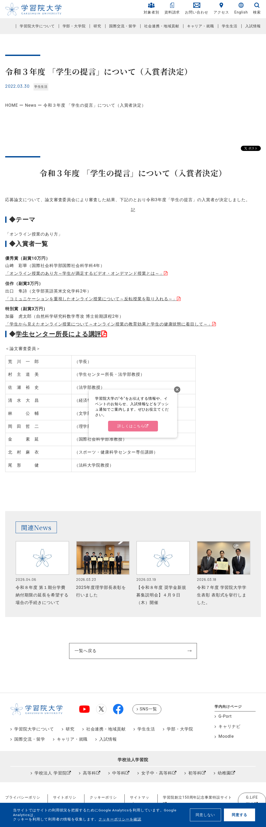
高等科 (89, 773)
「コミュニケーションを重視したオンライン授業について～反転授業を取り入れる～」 (91, 298)
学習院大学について (37, 26)
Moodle (226, 736)
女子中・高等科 (156, 773)
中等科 (118, 773)
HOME (11, 105)
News (30, 105)
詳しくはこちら (131, 426)
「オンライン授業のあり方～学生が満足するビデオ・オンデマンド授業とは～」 (84, 273)
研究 (97, 26)
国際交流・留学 (122, 26)
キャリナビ (229, 726)
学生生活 (229, 26)
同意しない (205, 815)
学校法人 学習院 (51, 773)
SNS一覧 (148, 709)
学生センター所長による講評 (58, 334)
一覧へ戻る (86, 650)
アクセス (221, 8)
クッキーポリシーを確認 (119, 819)
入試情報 (253, 26)
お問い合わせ (196, 8)
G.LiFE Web (252, 800)
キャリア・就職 (200, 26)
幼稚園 (224, 773)
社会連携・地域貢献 (161, 26)
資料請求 (172, 8)
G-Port (225, 716)
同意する (239, 815)
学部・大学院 (74, 26)
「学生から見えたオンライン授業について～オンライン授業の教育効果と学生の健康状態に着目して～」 (108, 324)
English (241, 8)
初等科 (195, 773)
